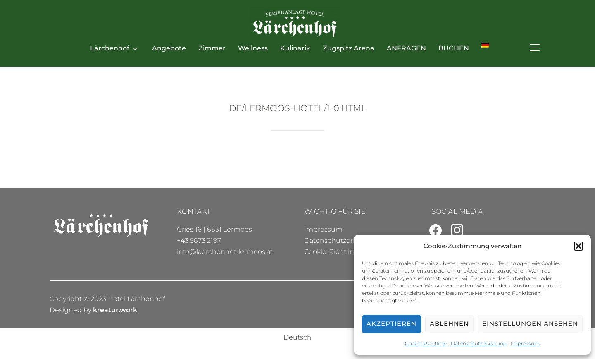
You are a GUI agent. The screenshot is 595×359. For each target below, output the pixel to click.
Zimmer (212, 48)
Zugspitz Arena (348, 48)
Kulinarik (295, 48)
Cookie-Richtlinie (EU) (340, 252)
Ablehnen (449, 324)
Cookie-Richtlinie (426, 343)
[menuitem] (485, 45)
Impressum (525, 343)
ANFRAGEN (406, 48)
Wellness (253, 48)
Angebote (169, 48)
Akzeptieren (391, 324)
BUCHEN (453, 48)
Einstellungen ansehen (530, 324)
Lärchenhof (109, 48)
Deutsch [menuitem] (297, 337)
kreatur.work (115, 310)
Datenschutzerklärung (479, 343)
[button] (578, 246)
